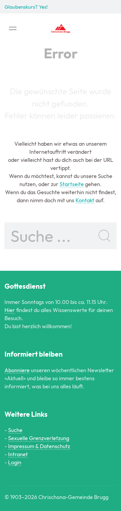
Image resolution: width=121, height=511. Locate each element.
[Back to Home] (60, 28)
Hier (9, 310)
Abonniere (17, 370)
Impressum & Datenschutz (39, 446)
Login (14, 462)
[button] (12, 28)
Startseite (72, 184)
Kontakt (84, 200)
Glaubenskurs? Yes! (26, 7)
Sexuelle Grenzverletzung (38, 438)
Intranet (18, 454)
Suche (15, 430)
